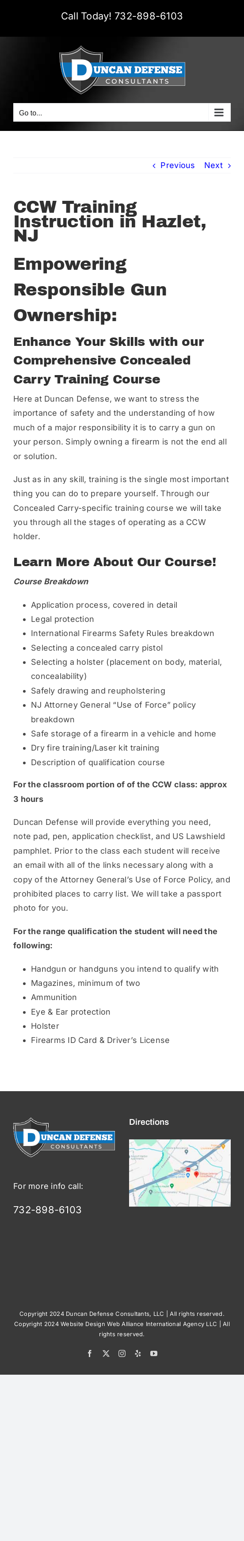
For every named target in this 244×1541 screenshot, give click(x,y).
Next (213, 165)
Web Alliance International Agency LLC (162, 1323)
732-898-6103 (148, 16)
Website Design (83, 1323)
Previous (177, 165)
